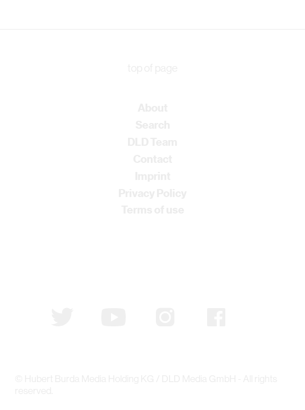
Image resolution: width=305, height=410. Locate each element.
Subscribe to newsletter (73, 258)
